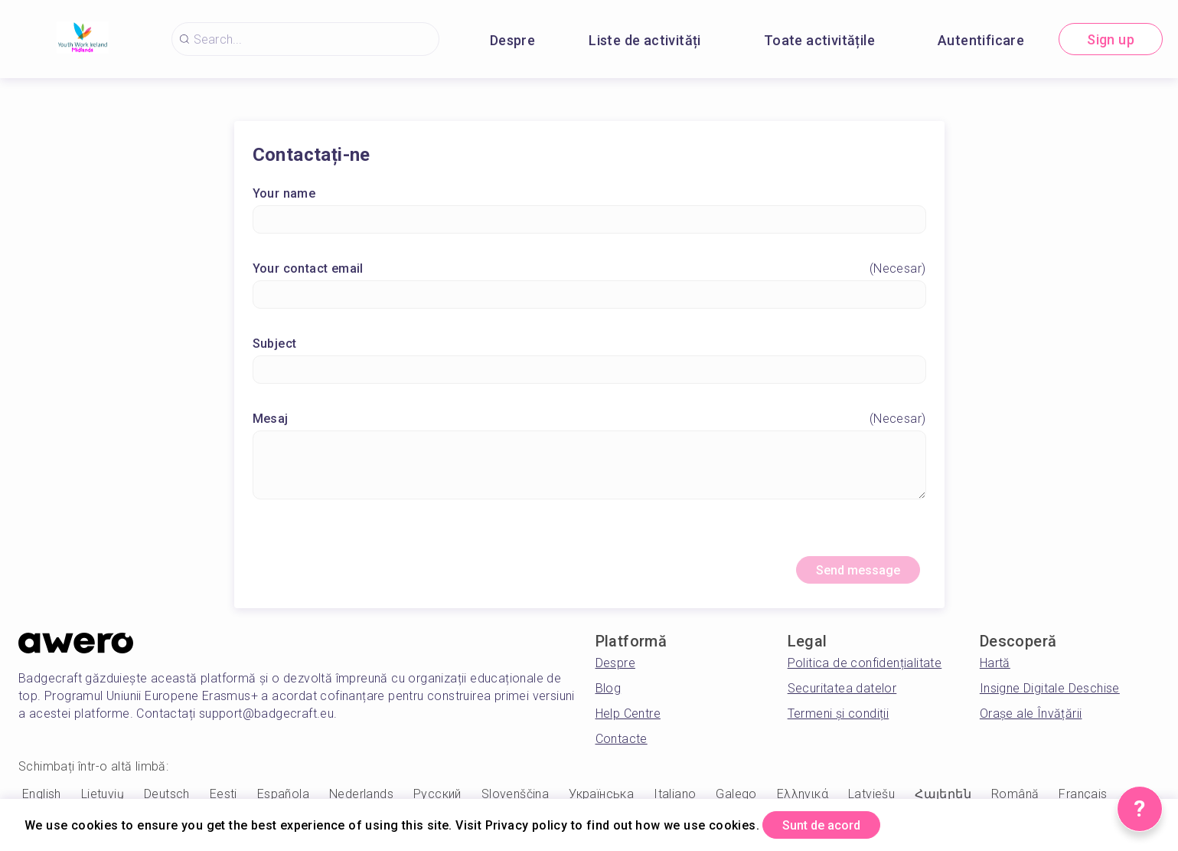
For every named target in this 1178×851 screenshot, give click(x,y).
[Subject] (589, 372)
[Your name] (589, 222)
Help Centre (628, 720)
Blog (609, 695)
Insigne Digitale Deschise (1050, 695)
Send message (846, 575)
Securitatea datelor (842, 695)
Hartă (995, 670)
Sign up (1110, 39)
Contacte (622, 745)
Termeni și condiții (838, 720)
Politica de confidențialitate (865, 670)
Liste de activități (645, 40)
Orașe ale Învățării (1031, 720)
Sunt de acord (834, 823)
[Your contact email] (589, 297)
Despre (512, 40)
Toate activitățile (819, 40)
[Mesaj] (589, 468)
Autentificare (981, 40)
